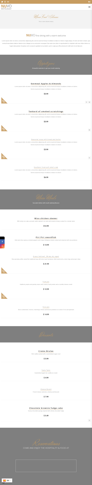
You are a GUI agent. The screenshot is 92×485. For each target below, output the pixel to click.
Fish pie (46, 283)
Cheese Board (46, 390)
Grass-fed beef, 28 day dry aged (46, 257)
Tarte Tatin (46, 371)
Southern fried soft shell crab (46, 168)
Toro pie (46, 308)
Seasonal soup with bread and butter (46, 140)
